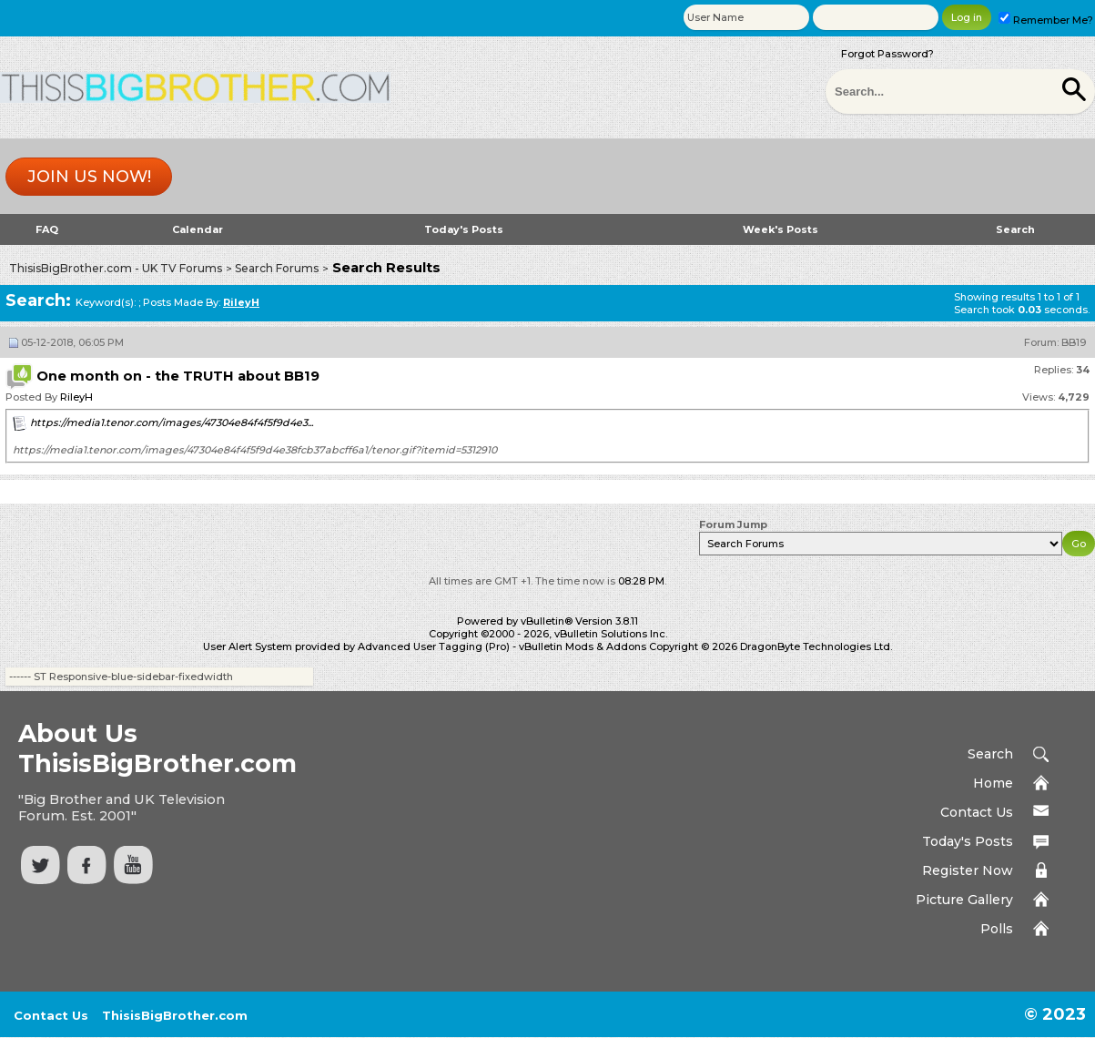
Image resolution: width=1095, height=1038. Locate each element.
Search (1015, 229)
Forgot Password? (887, 53)
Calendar (197, 229)
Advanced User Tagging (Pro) (434, 646)
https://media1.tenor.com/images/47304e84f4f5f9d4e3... (171, 422)
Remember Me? (1046, 20)
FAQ (46, 229)
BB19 (1073, 342)
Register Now (967, 870)
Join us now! (89, 177)
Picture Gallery (964, 899)
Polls (996, 929)
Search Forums (277, 268)
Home (993, 783)
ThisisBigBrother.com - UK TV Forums (115, 268)
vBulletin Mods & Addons (582, 646)
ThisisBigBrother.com (175, 1015)
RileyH (76, 397)
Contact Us (976, 812)
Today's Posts (463, 229)
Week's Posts (780, 229)
